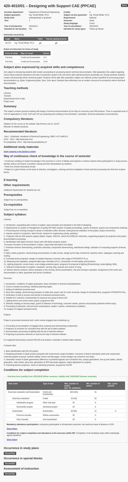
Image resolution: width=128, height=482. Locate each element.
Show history (12, 429)
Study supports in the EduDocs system (20, 151)
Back (124, 5)
